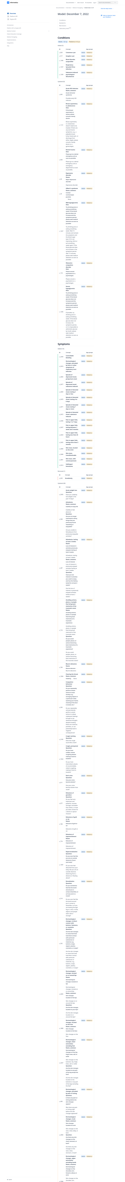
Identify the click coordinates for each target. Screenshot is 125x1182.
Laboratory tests (37, 28)
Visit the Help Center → (107, 8)
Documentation (71, 2)
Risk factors (35, 26)
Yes (68, 1165)
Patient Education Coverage (14, 29)
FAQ (8, 40)
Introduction (10, 20)
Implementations (11, 35)
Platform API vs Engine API (14, 23)
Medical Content (15, 26)
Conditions (35, 20)
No (75, 1165)
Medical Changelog (12, 32)
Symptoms (35, 23)
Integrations (10, 37)
